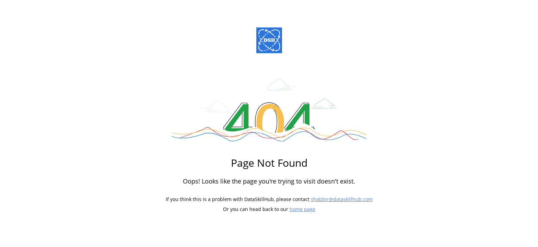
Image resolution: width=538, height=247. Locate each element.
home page (302, 209)
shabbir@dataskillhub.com (342, 199)
